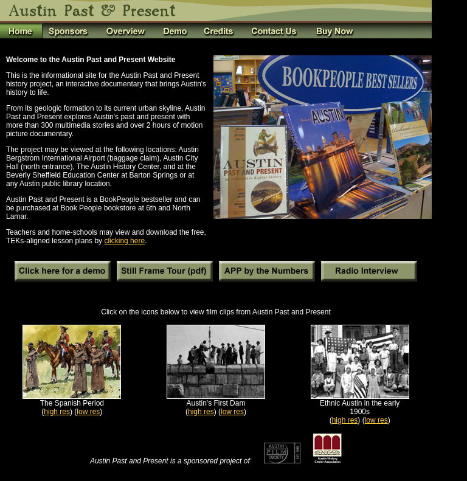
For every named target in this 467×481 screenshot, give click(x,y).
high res (57, 411)
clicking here (124, 241)
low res (88, 411)
